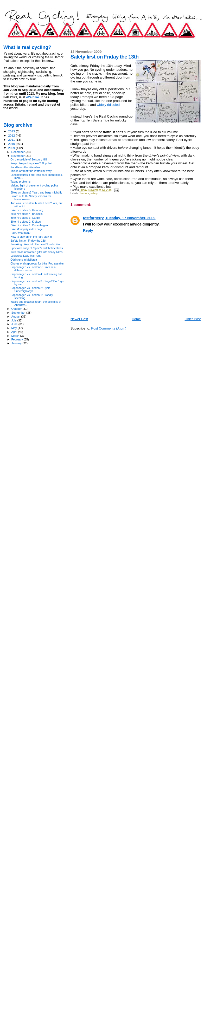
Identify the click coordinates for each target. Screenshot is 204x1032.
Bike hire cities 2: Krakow (25, 221)
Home (136, 319)
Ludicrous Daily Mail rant (25, 255)
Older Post (193, 319)
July (14, 320)
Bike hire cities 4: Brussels (26, 213)
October (17, 308)
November (18, 155)
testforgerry (93, 218)
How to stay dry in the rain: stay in (31, 236)
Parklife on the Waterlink (25, 167)
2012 (12, 135)
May (14, 328)
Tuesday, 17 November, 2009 (130, 218)
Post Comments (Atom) (108, 328)
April (14, 331)
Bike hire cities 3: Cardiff (25, 217)
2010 (12, 143)
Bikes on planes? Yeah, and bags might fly (36, 192)
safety (94, 193)
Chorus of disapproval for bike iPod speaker (37, 263)
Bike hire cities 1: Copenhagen (29, 225)
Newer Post (79, 319)
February (17, 339)
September (19, 312)
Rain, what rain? (20, 232)
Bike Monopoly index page (26, 229)
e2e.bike (32, 97)
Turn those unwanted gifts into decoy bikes (36, 252)
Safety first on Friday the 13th (28, 240)
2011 (12, 139)
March (15, 335)
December (18, 151)
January (17, 343)
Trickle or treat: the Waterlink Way (31, 170)
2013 (12, 131)
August (16, 316)
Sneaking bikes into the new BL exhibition (35, 244)
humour (84, 193)
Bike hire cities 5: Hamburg (26, 210)
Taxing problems (20, 181)
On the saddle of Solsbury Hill (28, 159)
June (14, 324)
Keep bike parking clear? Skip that (31, 163)
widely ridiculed (108, 105)
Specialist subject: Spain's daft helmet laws (36, 248)
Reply (88, 230)
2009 (12, 148)
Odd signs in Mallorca (23, 259)
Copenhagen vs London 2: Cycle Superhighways (30, 289)
